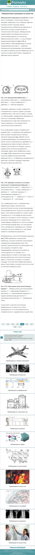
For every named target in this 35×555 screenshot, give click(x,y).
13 (12, 324)
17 (31, 324)
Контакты (23, 6)
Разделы (16, 6)
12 (8, 324)
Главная (9, 6)
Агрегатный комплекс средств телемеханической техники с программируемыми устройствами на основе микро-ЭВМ (18, 337)
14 (17, 324)
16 (27, 324)
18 (15, 327)
